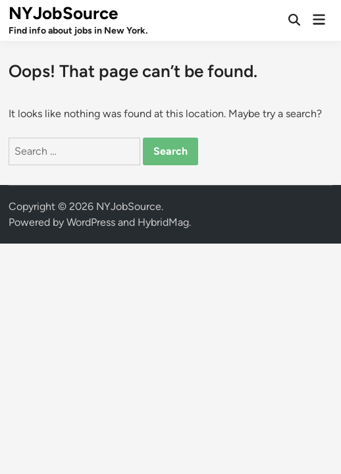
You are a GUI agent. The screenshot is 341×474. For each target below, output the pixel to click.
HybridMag (163, 222)
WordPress (90, 222)
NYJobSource (63, 13)
